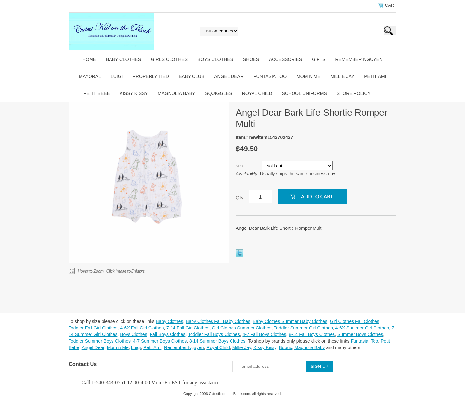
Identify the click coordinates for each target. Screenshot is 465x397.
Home (89, 59)
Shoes (251, 59)
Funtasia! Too (364, 341)
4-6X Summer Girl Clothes (362, 327)
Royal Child (257, 93)
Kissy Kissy (134, 93)
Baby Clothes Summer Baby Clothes (290, 321)
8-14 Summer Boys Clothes (217, 341)
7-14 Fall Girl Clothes (188, 327)
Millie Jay (342, 76)
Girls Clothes (169, 59)
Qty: (240, 197)
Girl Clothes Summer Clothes (241, 327)
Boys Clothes (215, 59)
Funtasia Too (270, 76)
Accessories (285, 59)
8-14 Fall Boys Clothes (312, 334)
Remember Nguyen (359, 59)
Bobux (285, 347)
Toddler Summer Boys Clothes (100, 341)
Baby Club (191, 76)
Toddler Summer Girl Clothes (303, 327)
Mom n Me (308, 76)
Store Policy (354, 93)
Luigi (117, 76)
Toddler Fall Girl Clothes (93, 327)
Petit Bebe (96, 93)
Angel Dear (229, 76)
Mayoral (90, 76)
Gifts (318, 59)
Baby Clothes (123, 59)
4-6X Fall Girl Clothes (142, 327)
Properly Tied (150, 76)
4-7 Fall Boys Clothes (264, 334)
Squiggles (218, 93)
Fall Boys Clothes (167, 334)
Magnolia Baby (176, 93)
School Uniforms (304, 93)
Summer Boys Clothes (360, 334)
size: (241, 165)
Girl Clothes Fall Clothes (354, 321)
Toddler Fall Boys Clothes (214, 334)
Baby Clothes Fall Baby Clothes (218, 321)
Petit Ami (375, 76)
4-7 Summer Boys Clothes (160, 341)
